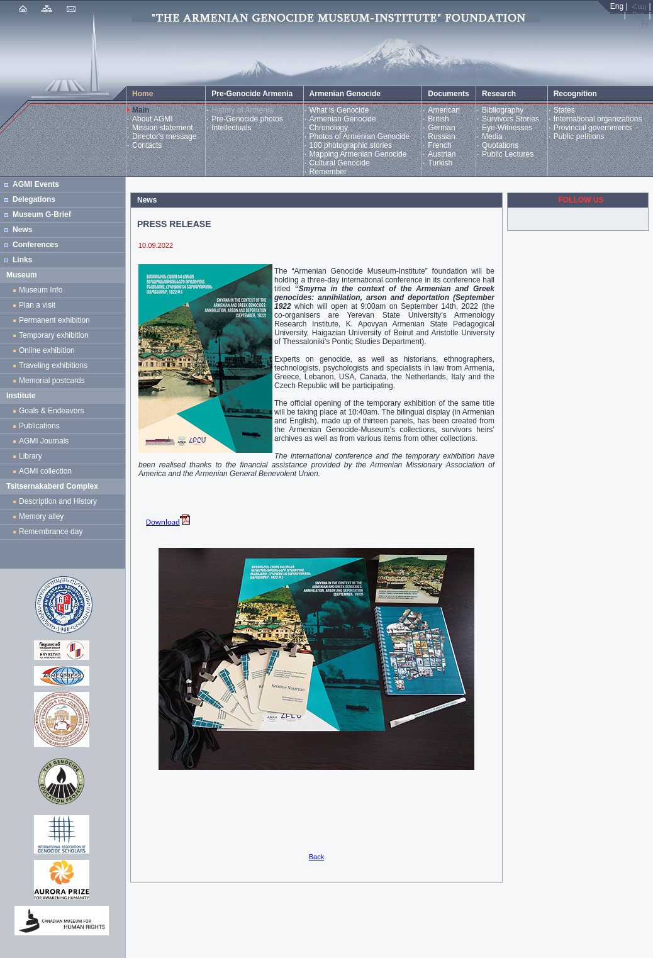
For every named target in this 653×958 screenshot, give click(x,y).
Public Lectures (507, 154)
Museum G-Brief (42, 214)
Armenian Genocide (343, 118)
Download (168, 521)
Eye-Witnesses (507, 127)
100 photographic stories (351, 145)
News (22, 229)
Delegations (34, 199)
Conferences (36, 244)
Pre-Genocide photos (246, 118)
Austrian (441, 154)
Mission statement (162, 127)
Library (30, 456)
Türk (614, 15)
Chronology (329, 127)
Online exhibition (49, 350)
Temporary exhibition (54, 335)
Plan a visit (37, 305)
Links (22, 259)
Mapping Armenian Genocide (358, 154)
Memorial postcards (54, 380)
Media (492, 136)
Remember (328, 171)
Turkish (440, 163)
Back (316, 857)
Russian (441, 136)
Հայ (639, 6)
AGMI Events (36, 184)
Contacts (147, 145)
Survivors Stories (510, 118)
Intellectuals (231, 127)
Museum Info (40, 290)
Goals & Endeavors (51, 410)
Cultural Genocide (340, 163)
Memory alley (41, 516)
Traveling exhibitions (55, 365)
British (438, 118)
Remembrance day (50, 531)
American (444, 110)
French (439, 145)
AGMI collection (45, 471)
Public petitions (579, 136)
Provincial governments (593, 127)
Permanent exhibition (54, 320)
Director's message (164, 136)
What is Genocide (339, 110)
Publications (39, 425)
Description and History (58, 501)
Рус (638, 15)
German (441, 127)
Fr (645, 23)
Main (140, 110)
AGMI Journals (46, 441)
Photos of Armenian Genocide (360, 136)
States (564, 110)
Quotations (500, 145)
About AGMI (152, 118)
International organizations (598, 118)
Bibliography (502, 110)
